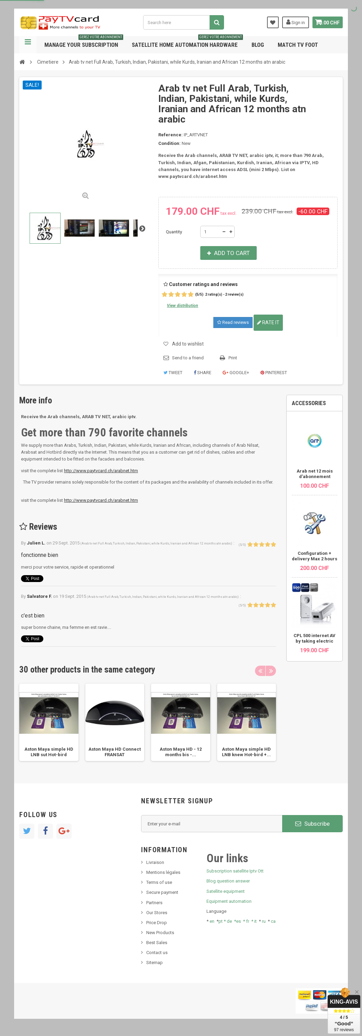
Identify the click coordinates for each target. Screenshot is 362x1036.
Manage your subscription (83, 42)
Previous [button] (260, 671)
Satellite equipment (225, 891)
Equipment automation (229, 901)
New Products (160, 932)
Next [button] (271, 671)
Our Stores (156, 912)
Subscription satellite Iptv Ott (235, 871)
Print (232, 357)
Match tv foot (298, 44)
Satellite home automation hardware (187, 42)
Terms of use (159, 882)
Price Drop (156, 922)
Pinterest (273, 372)
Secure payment (162, 892)
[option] (49, 722)
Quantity (174, 231)
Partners (154, 902)
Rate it (268, 322)
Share (202, 372)
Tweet (172, 372)
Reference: (170, 134)
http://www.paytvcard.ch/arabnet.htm (101, 470)
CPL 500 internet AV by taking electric (315, 638)
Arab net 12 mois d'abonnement (315, 473)
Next (142, 228)
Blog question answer (228, 881)
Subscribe (312, 823)
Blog (258, 44)
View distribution (182, 305)
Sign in (290, 22)
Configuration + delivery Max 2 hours (314, 556)
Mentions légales (163, 872)
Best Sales (156, 942)
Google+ (236, 372)
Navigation (27, 44)
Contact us (157, 952)
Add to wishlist (188, 344)
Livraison (155, 862)
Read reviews (233, 322)
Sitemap (154, 962)
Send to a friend (188, 357)
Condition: (169, 143)
